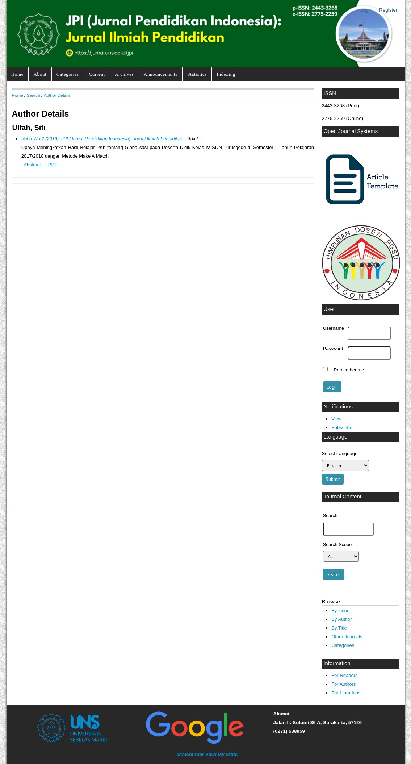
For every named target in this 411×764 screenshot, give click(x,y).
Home (17, 74)
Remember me (349, 370)
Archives (124, 74)
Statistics (197, 74)
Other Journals (346, 636)
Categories (67, 74)
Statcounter (190, 754)
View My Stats (221, 754)
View (336, 419)
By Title (339, 628)
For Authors (343, 684)
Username (333, 328)
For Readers (344, 675)
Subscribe (341, 427)
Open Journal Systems (351, 131)
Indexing (226, 74)
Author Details (57, 95)
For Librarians (345, 693)
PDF (53, 164)
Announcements (160, 74)
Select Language (340, 453)
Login (366, 10)
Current (97, 74)
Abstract (32, 164)
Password (333, 348)
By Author (341, 619)
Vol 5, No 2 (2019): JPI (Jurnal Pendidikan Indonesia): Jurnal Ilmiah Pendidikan (102, 138)
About (40, 74)
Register (388, 10)
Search (33, 95)
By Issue (340, 610)
